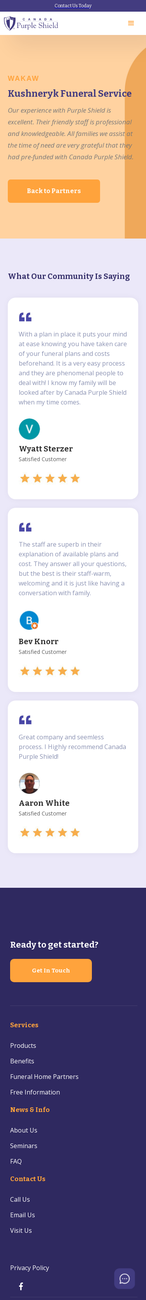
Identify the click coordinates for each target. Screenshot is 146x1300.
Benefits (22, 1061)
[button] (131, 23)
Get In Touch (51, 970)
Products (23, 1045)
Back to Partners (54, 191)
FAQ (16, 1161)
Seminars (23, 1145)
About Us (23, 1130)
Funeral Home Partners (44, 1076)
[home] (31, 23)
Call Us (20, 1199)
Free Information (35, 1092)
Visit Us (21, 1230)
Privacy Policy (29, 1267)
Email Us (22, 1215)
